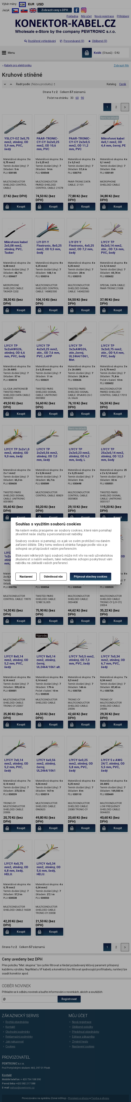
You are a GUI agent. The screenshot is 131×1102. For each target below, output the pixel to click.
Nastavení (26, 576)
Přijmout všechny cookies (90, 576)
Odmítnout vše (53, 576)
